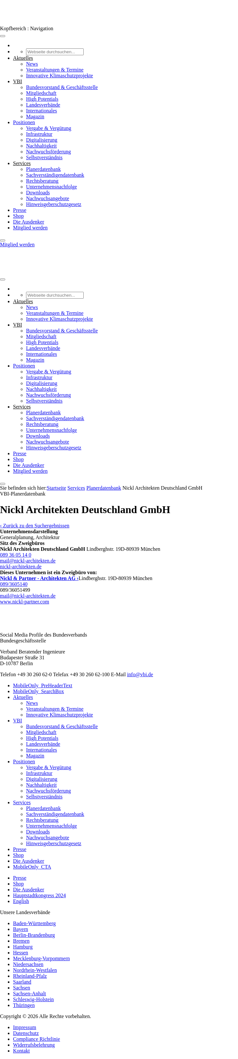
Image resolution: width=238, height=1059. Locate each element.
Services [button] (22, 163)
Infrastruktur (39, 134)
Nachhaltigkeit (41, 146)
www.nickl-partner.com (24, 601)
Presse (19, 210)
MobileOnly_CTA (32, 867)
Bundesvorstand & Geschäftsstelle (62, 87)
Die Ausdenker (28, 222)
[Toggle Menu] (2, 36)
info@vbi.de (140, 674)
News (32, 64)
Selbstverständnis (44, 157)
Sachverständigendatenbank (55, 175)
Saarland (22, 982)
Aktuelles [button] (23, 58)
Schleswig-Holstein (33, 999)
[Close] (2, 240)
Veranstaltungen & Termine (54, 69)
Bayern (20, 929)
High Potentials (42, 99)
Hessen (20, 952)
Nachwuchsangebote (47, 198)
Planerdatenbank (43, 169)
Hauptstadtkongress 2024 (39, 895)
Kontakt (21, 1050)
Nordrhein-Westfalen (35, 970)
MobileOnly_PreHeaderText (42, 685)
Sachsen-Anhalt (29, 993)
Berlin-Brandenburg (34, 935)
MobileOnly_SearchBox (38, 691)
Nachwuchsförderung (48, 151)
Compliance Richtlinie (36, 1039)
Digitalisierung (41, 140)
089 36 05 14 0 (15, 555)
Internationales (41, 110)
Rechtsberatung (42, 181)
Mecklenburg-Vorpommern (41, 958)
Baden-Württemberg (34, 923)
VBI (17, 720)
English (21, 901)
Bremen (21, 941)
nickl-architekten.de (21, 566)
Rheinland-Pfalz (30, 976)
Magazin (35, 116)
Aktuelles (23, 697)
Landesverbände (43, 105)
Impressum (24, 1027)
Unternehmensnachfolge (51, 186)
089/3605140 (13, 584)
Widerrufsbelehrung (34, 1045)
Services (76, 488)
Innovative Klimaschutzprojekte (59, 75)
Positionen (24, 122)
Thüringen (24, 1005)
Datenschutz (26, 1033)
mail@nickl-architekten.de (28, 560)
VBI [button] (17, 81)
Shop (18, 216)
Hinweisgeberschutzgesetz (53, 204)
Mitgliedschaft (41, 93)
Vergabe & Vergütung (48, 128)
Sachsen (21, 987)
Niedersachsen (28, 964)
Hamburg (23, 946)
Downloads (38, 192)
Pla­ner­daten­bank (103, 488)
